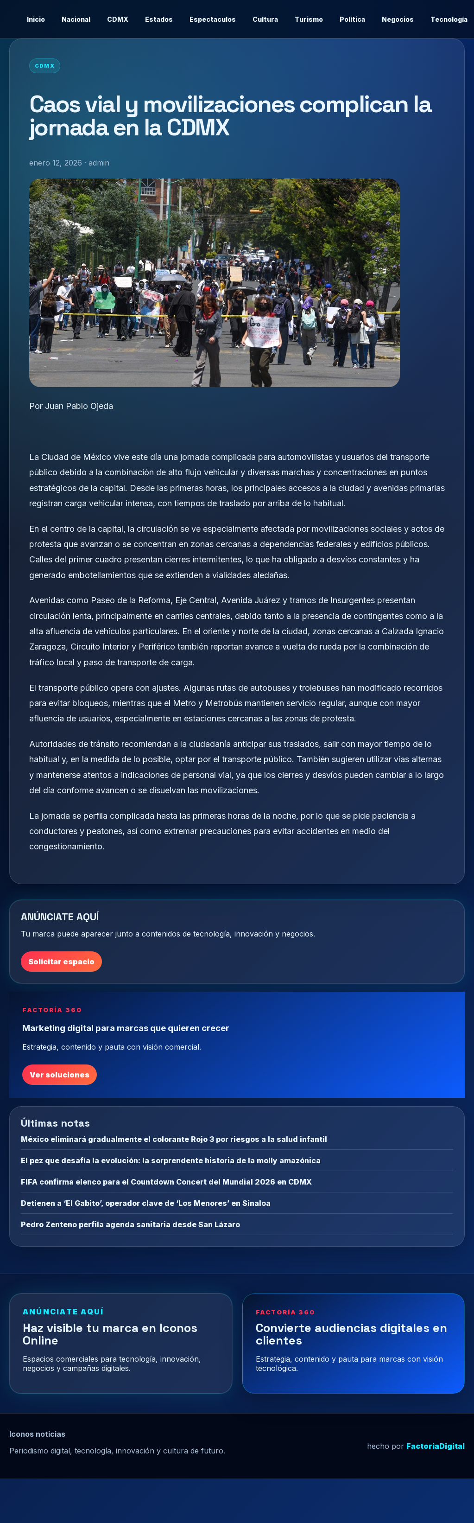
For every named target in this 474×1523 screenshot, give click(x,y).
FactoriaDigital (435, 1446)
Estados (159, 19)
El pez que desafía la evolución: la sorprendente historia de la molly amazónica (171, 1160)
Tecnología (449, 19)
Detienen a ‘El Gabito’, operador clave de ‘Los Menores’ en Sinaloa (146, 1203)
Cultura (265, 19)
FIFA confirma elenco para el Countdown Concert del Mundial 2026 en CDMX (166, 1181)
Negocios (398, 19)
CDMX (117, 19)
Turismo (309, 19)
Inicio (36, 19)
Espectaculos (213, 19)
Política (352, 19)
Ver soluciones (59, 1074)
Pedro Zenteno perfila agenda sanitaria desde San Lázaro (130, 1224)
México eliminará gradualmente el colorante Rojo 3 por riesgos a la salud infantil (174, 1139)
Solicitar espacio (61, 961)
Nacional (76, 19)
